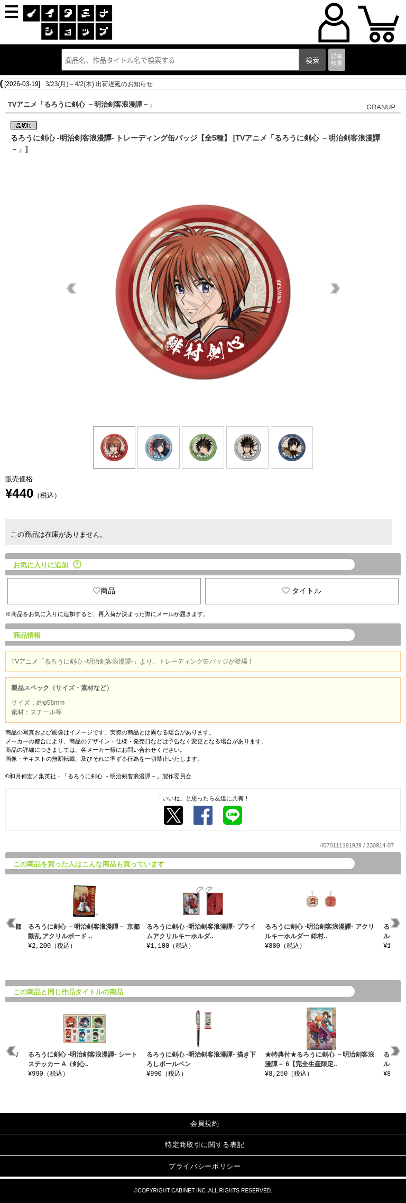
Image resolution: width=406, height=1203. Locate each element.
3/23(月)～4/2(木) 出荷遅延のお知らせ (99, 84)
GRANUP (380, 107)
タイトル (301, 590)
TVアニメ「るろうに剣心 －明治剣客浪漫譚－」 (82, 104)
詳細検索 (337, 59)
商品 (104, 590)
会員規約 (204, 1123)
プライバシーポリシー (205, 1166)
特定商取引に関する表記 (204, 1145)
